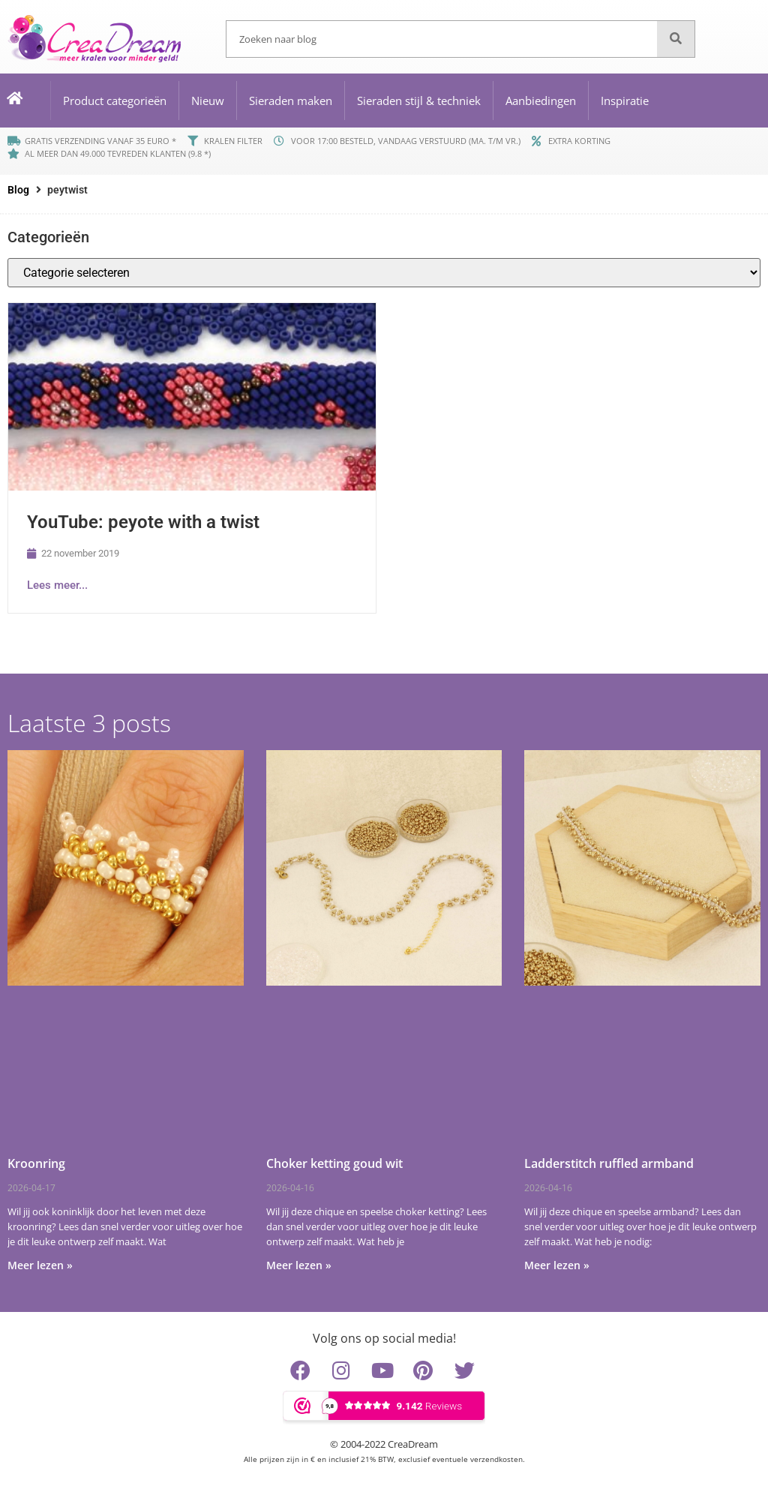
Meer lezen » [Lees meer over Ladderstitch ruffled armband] (557, 1265)
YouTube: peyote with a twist (143, 522)
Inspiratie (625, 100)
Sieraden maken (290, 100)
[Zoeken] (675, 39)
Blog (18, 190)
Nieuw (207, 100)
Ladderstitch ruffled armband (609, 1163)
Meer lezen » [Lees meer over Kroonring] (40, 1265)
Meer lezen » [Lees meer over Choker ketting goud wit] (299, 1265)
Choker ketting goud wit (334, 1163)
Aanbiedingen (541, 100)
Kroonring (36, 1163)
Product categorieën (114, 100)
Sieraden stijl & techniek (419, 100)
